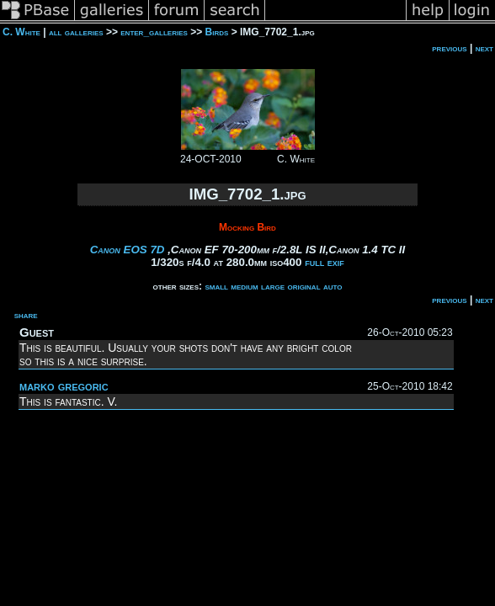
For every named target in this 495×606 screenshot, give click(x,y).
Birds (217, 32)
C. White (21, 32)
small (216, 286)
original (303, 286)
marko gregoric (64, 386)
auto (333, 286)
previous (449, 48)
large (273, 286)
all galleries (76, 32)
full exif (324, 262)
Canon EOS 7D (127, 249)
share (26, 315)
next (484, 48)
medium (244, 286)
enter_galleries (154, 32)
